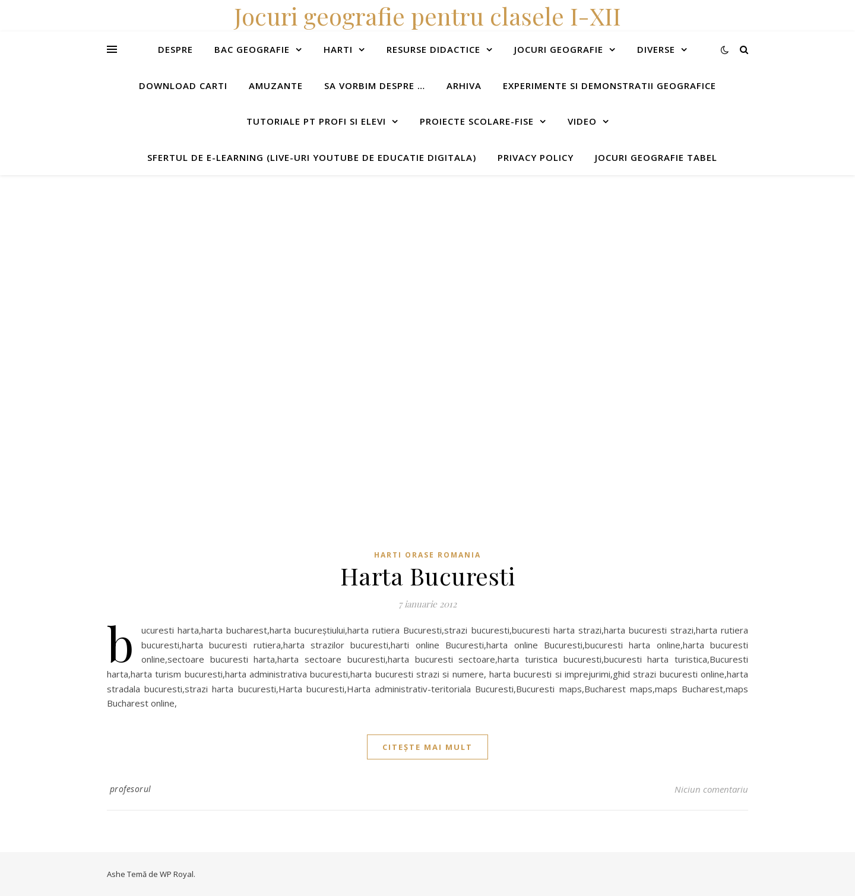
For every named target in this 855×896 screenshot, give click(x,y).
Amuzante (276, 85)
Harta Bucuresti (427, 575)
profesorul (130, 788)
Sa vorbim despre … (374, 85)
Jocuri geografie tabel (656, 157)
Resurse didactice (433, 49)
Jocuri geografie (558, 49)
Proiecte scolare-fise (477, 121)
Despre (175, 49)
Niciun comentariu (711, 789)
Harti (338, 49)
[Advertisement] (356, 258)
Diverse (656, 49)
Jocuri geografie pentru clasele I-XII (427, 15)
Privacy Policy (536, 157)
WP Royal (177, 874)
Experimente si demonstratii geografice (609, 85)
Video (582, 121)
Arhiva (464, 85)
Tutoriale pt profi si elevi (316, 121)
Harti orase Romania (427, 555)
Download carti (183, 85)
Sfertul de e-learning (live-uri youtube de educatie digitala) (311, 157)
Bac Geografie (252, 49)
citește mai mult (427, 747)
